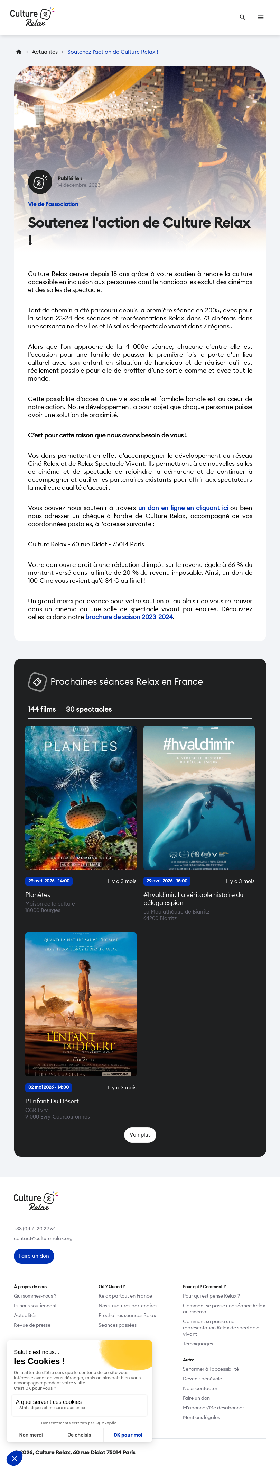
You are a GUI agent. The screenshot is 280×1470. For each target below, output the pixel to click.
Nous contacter (200, 1388)
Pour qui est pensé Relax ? (211, 1296)
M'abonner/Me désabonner (213, 1408)
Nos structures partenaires (128, 1305)
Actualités (25, 1315)
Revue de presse (32, 1325)
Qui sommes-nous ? (35, 1296)
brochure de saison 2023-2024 (129, 617)
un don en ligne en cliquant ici (183, 508)
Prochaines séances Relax (127, 1315)
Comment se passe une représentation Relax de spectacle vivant (221, 1328)
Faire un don (196, 1398)
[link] (243, 17)
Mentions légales (201, 1417)
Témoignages (198, 1344)
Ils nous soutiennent (35, 1305)
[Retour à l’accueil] (32, 17)
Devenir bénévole (202, 1379)
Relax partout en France (125, 1296)
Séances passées (118, 1325)
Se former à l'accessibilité (211, 1369)
